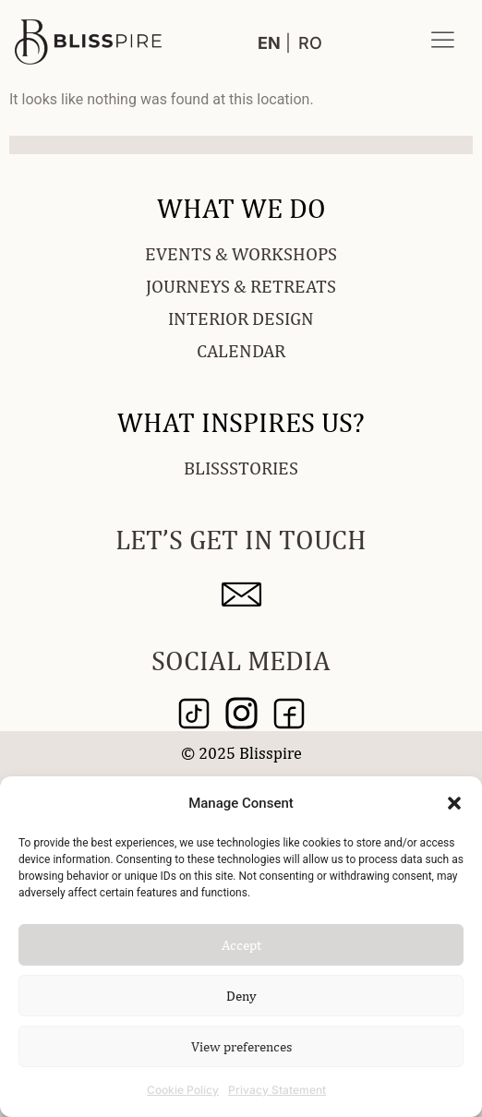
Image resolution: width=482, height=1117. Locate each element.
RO (310, 43)
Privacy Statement (277, 1090)
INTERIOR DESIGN (241, 318)
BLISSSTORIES (241, 467)
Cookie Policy (183, 1090)
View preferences (241, 1046)
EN (269, 43)
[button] (454, 803)
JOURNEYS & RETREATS (241, 285)
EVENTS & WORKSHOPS (241, 253)
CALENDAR (241, 350)
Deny (241, 995)
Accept (241, 945)
